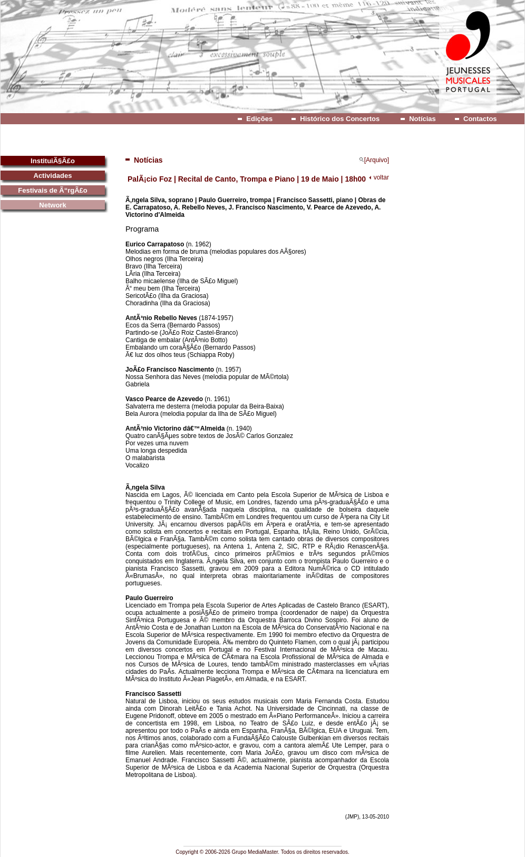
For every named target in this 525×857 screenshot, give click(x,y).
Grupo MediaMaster (255, 852)
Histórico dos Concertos (340, 119)
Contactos (480, 119)
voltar (381, 177)
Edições (259, 119)
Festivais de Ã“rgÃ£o (53, 190)
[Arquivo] (374, 160)
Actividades (53, 176)
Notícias (422, 119)
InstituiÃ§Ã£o (53, 161)
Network (52, 205)
